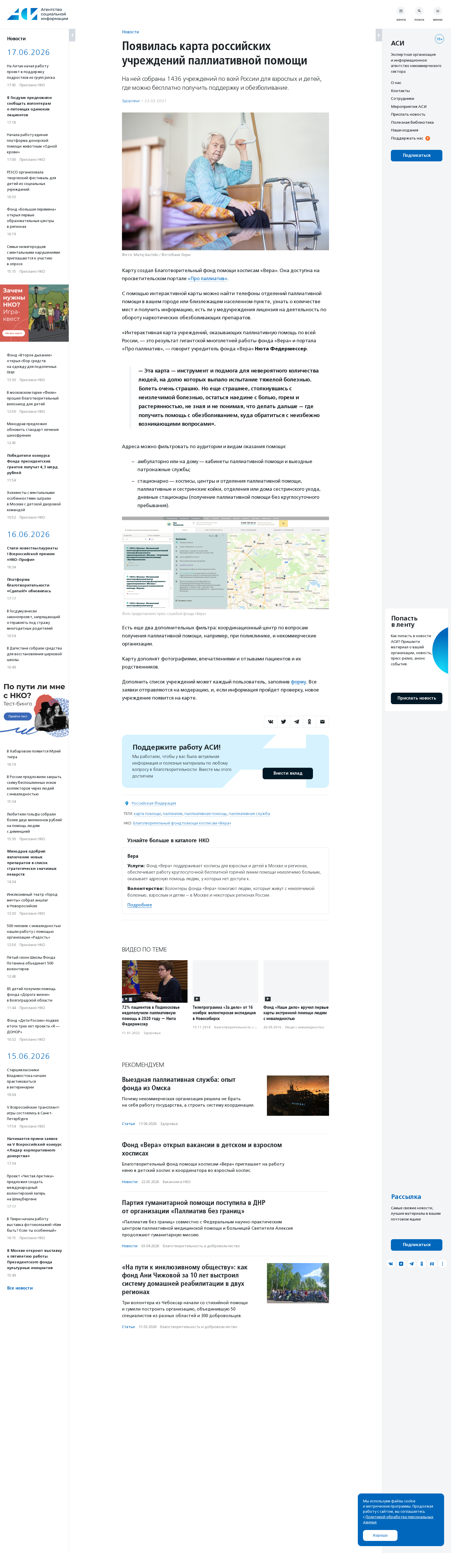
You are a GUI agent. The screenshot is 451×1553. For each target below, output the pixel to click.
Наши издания (404, 130)
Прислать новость (408, 114)
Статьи (128, 1124)
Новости (130, 31)
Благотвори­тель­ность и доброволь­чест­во (250, 1027)
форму (298, 682)
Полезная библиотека (412, 122)
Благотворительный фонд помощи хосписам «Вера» (182, 823)
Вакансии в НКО (177, 1181)
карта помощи (147, 813)
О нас (396, 82)
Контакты (400, 90)
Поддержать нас (407, 138)
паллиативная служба (249, 813)
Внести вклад (287, 773)
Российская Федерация (154, 803)
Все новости (20, 1288)
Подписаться (417, 155)
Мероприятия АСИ (409, 106)
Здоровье (131, 100)
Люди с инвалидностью (305, 1027)
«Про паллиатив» (208, 278)
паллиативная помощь (205, 813)
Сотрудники (402, 98)
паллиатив (172, 813)
